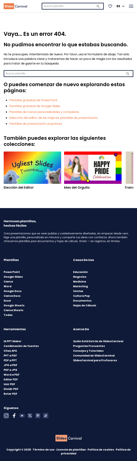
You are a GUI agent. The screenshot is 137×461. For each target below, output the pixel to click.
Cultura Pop (81, 296)
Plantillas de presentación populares (35, 124)
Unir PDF (9, 384)
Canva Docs (12, 296)
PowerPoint (12, 272)
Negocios (79, 277)
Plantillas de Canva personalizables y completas (44, 112)
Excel (7, 300)
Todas (8, 315)
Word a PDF (11, 375)
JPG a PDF (10, 365)
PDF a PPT (10, 360)
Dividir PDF (11, 389)
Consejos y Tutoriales (88, 351)
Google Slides (13, 277)
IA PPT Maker (12, 341)
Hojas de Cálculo (84, 305)
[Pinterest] (37, 415)
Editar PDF (11, 379)
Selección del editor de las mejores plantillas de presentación (53, 118)
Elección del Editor (19, 187)
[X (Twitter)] (30, 415)
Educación (80, 272)
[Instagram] (6, 415)
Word (7, 286)
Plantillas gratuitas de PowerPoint (33, 100)
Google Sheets (14, 305)
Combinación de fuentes (21, 346)
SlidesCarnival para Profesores (95, 360)
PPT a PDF (10, 355)
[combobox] (73, 6)
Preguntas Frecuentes (89, 346)
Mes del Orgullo (77, 187)
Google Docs (12, 291)
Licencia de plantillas (71, 449)
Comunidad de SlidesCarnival (94, 355)
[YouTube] (22, 415)
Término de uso (44, 449)
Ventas (78, 291)
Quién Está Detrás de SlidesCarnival (98, 341)
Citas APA (10, 351)
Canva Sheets (13, 310)
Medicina (79, 281)
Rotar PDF (10, 394)
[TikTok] (45, 415)
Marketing (80, 286)
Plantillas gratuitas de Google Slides (34, 106)
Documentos (82, 300)
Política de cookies (101, 449)
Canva (8, 281)
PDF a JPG (10, 370)
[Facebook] (14, 415)
